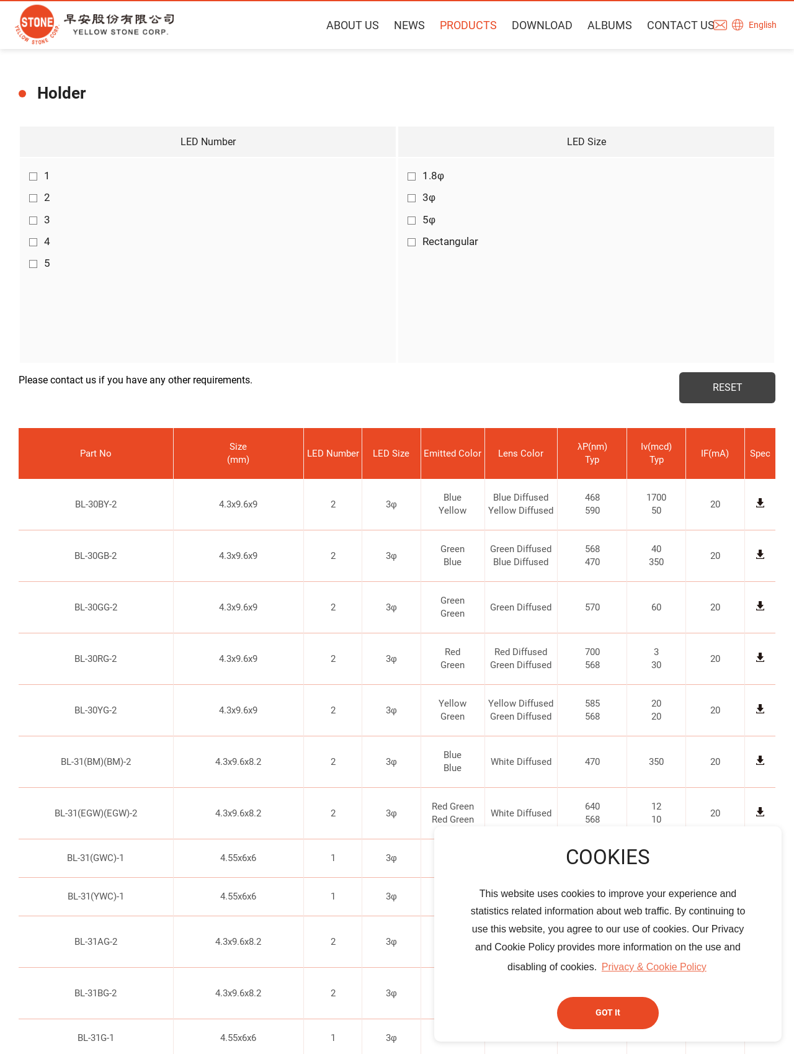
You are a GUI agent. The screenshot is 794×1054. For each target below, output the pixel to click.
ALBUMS (602, 25)
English (764, 25)
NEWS (401, 25)
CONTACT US (673, 25)
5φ (421, 219)
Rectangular (443, 241)
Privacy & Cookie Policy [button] (654, 967)
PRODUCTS (460, 25)
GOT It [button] (608, 1012)
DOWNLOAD (534, 25)
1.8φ (426, 175)
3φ (421, 197)
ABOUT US (345, 25)
